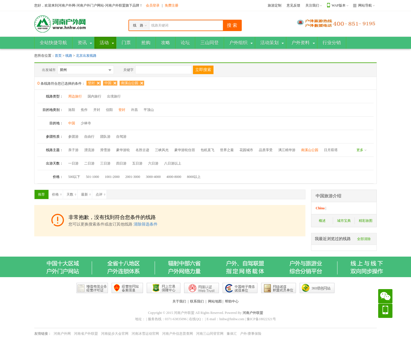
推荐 (43, 193)
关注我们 (312, 5)
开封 (96, 110)
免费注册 (171, 5)
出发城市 (49, 70)
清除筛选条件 (146, 224)
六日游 (153, 163)
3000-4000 (153, 177)
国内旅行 (94, 96)
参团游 (73, 137)
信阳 (109, 110)
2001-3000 (132, 177)
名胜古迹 (142, 150)
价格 (57, 193)
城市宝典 (344, 221)
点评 (101, 193)
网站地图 (215, 301)
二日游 (89, 163)
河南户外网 (62, 334)
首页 (58, 56)
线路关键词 (159, 25)
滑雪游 (105, 150)
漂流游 (89, 150)
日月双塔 (331, 150)
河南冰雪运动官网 (145, 334)
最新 (86, 193)
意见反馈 (293, 5)
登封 (91, 83)
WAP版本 (339, 5)
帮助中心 (232, 301)
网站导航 (365, 5)
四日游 (121, 163)
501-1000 (92, 177)
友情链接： (42, 334)
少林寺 (86, 123)
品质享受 (266, 150)
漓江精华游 (286, 150)
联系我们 (197, 301)
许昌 (134, 110)
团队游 (105, 137)
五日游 (137, 163)
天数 (72, 193)
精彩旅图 (365, 221)
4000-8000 (173, 177)
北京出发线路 (86, 56)
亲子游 (73, 150)
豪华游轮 (123, 150)
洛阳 (71, 110)
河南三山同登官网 (209, 334)
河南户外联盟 (253, 313)
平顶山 (149, 110)
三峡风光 (162, 150)
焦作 (84, 110)
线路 (69, 56)
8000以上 (194, 177)
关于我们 (179, 301)
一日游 (73, 163)
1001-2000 (112, 177)
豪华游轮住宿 (184, 150)
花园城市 (246, 150)
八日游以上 (172, 163)
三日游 (105, 163)
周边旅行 (75, 96)
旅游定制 (274, 5)
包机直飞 (207, 150)
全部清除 (364, 239)
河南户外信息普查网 (177, 334)
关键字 (128, 70)
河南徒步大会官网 (114, 334)
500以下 (74, 177)
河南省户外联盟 (86, 334)
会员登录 (153, 5)
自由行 (89, 137)
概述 (322, 221)
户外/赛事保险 (250, 334)
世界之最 (227, 150)
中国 (107, 83)
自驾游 (121, 137)
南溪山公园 (129, 83)
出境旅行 (114, 96)
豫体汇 (232, 334)
